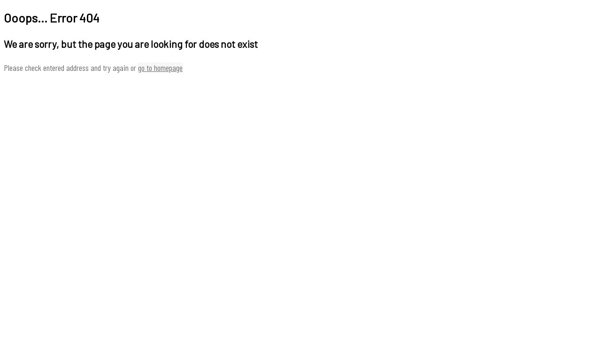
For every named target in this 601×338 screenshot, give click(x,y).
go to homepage (160, 67)
